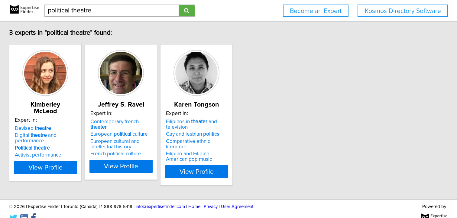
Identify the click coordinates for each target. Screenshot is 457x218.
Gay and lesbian (260, 128)
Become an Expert (316, 11)
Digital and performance (89, 128)
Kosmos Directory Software (403, 11)
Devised (71, 121)
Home (194, 196)
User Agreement (237, 196)
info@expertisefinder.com (160, 196)
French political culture (169, 148)
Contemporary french (176, 121)
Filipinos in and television (271, 121)
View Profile (91, 160)
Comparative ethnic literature (267, 136)
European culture (172, 128)
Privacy (211, 196)
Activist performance (76, 143)
